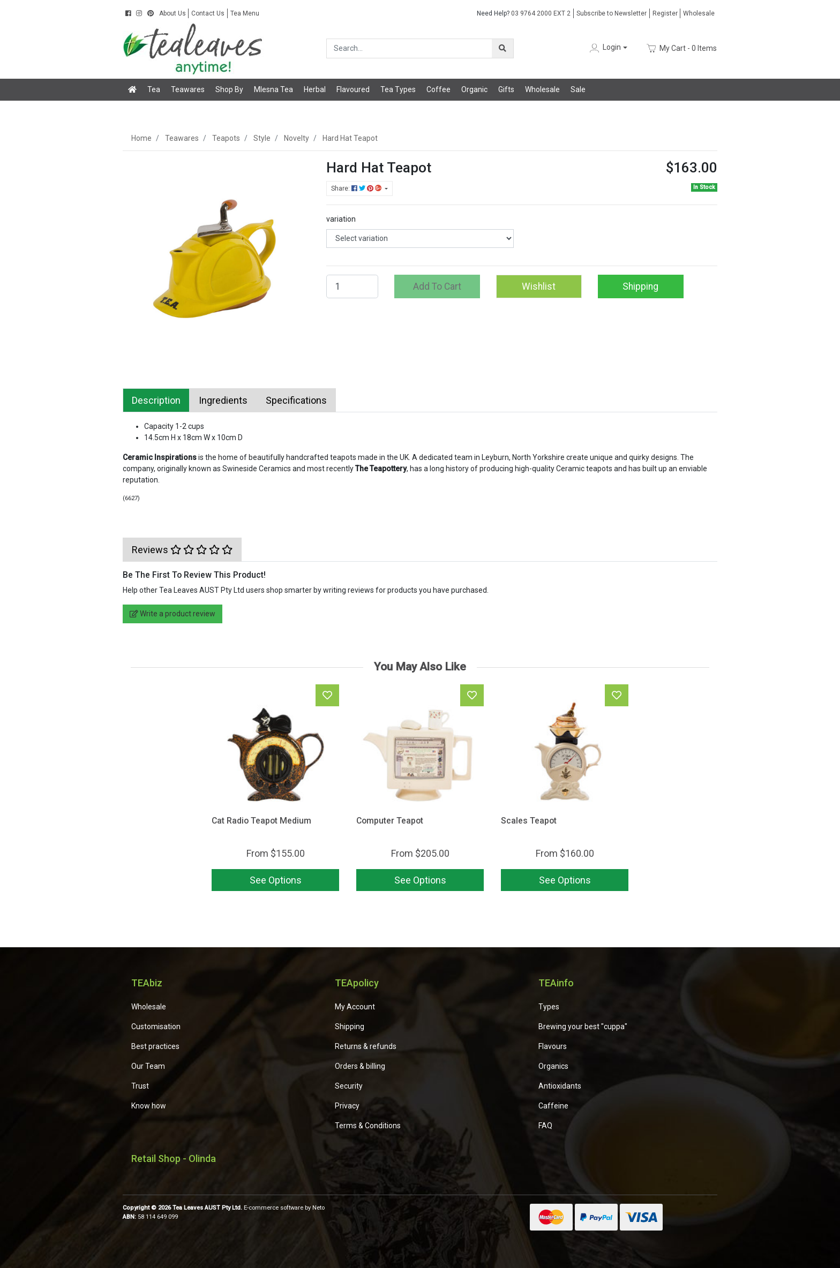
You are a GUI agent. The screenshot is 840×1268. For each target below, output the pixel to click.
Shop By (229, 89)
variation (341, 219)
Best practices (155, 1046)
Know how (148, 1105)
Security (349, 1086)
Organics (553, 1066)
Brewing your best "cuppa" (582, 1026)
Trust (140, 1086)
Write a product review (172, 613)
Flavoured (353, 89)
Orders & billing (360, 1066)
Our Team (148, 1066)
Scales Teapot (529, 821)
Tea (153, 89)
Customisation (156, 1026)
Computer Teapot (389, 821)
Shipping (640, 286)
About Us (172, 13)
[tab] (156, 400)
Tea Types (398, 89)
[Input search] (409, 48)
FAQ (545, 1125)
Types (548, 1006)
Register (665, 13)
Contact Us (207, 13)
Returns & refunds (365, 1046)
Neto (318, 1207)
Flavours (552, 1046)
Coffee (438, 89)
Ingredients (223, 400)
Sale (578, 89)
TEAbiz (146, 982)
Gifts (506, 89)
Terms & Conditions (368, 1125)
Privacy (347, 1105)
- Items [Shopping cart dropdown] (682, 48)
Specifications (296, 400)
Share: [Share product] (357, 188)
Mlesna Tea (273, 89)
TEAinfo (556, 982)
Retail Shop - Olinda (173, 1158)
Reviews (182, 549)
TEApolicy (357, 982)
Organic (474, 89)
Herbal (315, 89)
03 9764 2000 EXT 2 (524, 13)
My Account (355, 1006)
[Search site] (502, 48)
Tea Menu (244, 13)
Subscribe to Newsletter (611, 13)
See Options (276, 880)
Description (156, 400)
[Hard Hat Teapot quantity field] (352, 286)
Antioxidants (559, 1086)
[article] (275, 790)
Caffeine (553, 1105)
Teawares (188, 89)
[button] (607, 47)
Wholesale (699, 13)
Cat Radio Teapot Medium (261, 821)
